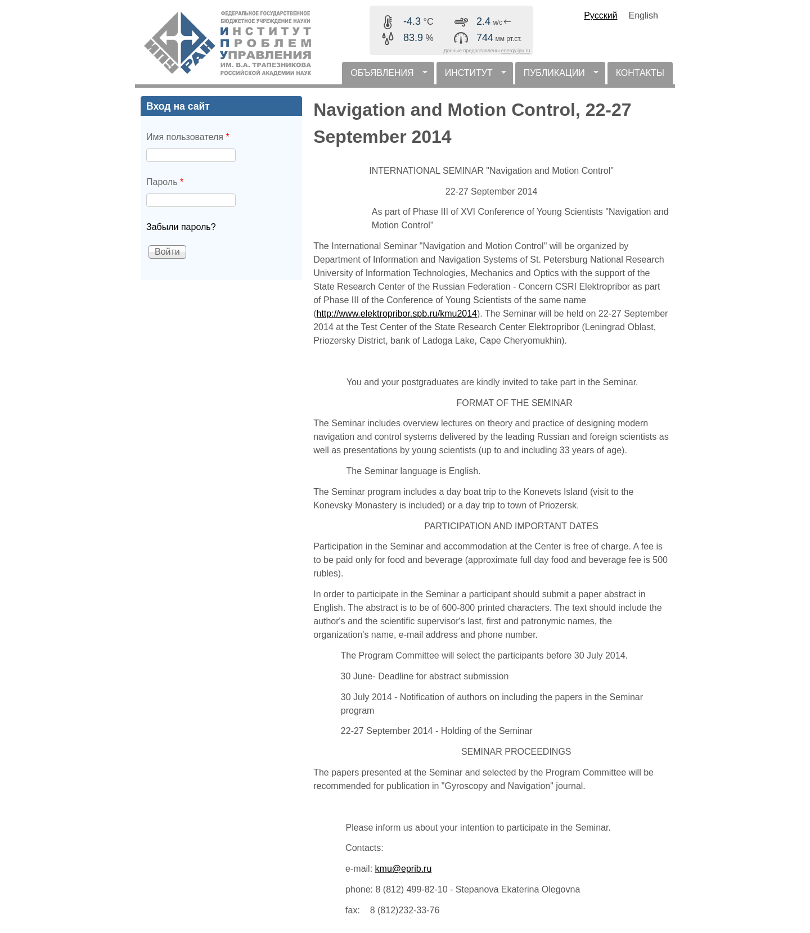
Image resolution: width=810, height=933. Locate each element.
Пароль (164, 182)
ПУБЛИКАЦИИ (556, 76)
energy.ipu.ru (515, 50)
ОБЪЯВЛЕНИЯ (384, 76)
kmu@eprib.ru (403, 868)
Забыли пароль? (181, 227)
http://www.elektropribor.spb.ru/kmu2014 (397, 313)
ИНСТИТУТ (471, 76)
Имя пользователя (188, 137)
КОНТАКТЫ (640, 73)
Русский (600, 15)
